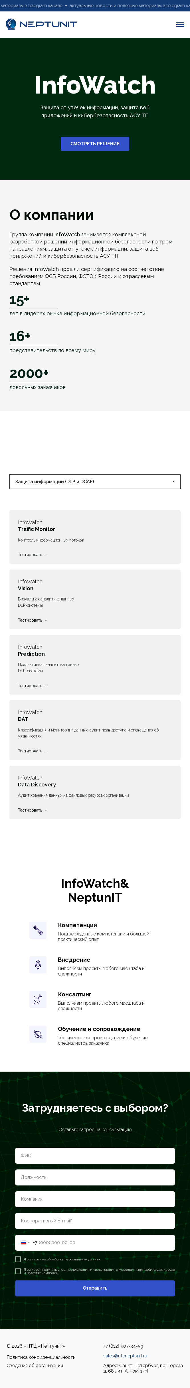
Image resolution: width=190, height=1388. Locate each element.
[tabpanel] (95, 670)
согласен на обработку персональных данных (63, 1259)
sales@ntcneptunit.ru (125, 1356)
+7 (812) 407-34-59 (123, 1346)
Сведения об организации (35, 1365)
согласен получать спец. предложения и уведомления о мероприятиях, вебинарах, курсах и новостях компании (99, 1271)
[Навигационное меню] (180, 24)
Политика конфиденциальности (41, 1357)
